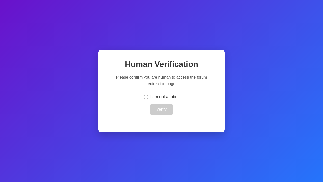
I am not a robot (164, 97)
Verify (161, 109)
